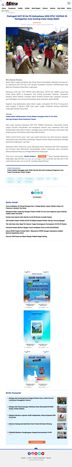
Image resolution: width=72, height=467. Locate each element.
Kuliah (55, 178)
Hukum (45, 8)
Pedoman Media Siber (39, 458)
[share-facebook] (32, 192)
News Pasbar (28, 182)
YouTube (44, 454)
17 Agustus (10, 178)
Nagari (19, 182)
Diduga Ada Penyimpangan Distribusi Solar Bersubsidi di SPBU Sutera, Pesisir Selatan (31, 408)
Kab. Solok (61, 8)
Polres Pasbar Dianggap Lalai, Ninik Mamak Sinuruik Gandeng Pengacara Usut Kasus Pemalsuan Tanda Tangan (35, 171)
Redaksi (23, 458)
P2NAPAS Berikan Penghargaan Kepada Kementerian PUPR (30, 432)
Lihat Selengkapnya (37, 442)
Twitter (40, 454)
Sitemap (48, 458)
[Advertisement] (37, 255)
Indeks (20, 8)
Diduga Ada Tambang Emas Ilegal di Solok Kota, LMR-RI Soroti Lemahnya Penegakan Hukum (31, 399)
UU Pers (29, 458)
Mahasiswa (10, 182)
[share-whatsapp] (38, 192)
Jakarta (52, 8)
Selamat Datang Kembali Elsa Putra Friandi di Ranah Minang (30, 424)
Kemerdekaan (29, 178)
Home (4, 8)
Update (42, 156)
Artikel (27, 8)
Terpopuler (12, 8)
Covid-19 (19, 178)
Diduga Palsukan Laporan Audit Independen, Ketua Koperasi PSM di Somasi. (32, 416)
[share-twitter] (35, 192)
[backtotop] (36, 449)
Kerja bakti (40, 178)
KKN (48, 178)
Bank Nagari (36, 8)
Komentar (37, 197)
